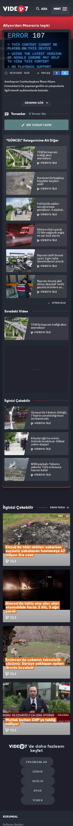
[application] (36, 50)
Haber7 (62, 812)
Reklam (7, 766)
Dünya (53, 710)
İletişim (7, 775)
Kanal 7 (4, 812)
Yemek (38, 733)
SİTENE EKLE (57, 303)
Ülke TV (43, 812)
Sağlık (21, 722)
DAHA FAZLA (59, 507)
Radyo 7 (18, 812)
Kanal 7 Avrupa (31, 812)
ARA (42, 9)
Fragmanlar (20, 710)
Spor (54, 722)
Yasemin (37, 819)
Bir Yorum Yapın (36, 125)
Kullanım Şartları (13, 757)
